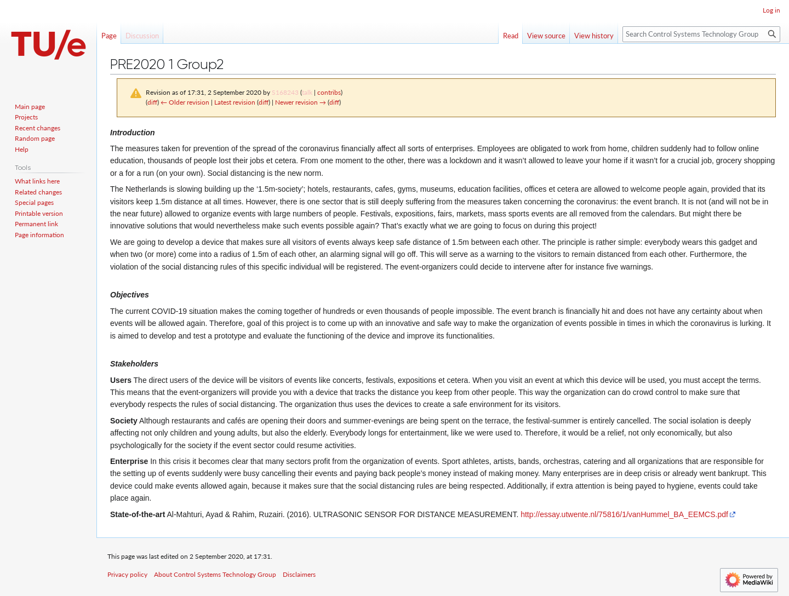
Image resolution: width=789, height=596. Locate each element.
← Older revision (185, 102)
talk (307, 92)
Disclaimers (299, 574)
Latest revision (234, 102)
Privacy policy (127, 574)
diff (152, 102)
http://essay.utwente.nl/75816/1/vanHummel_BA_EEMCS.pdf (624, 514)
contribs (329, 92)
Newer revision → (300, 102)
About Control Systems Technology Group (215, 574)
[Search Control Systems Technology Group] (701, 34)
